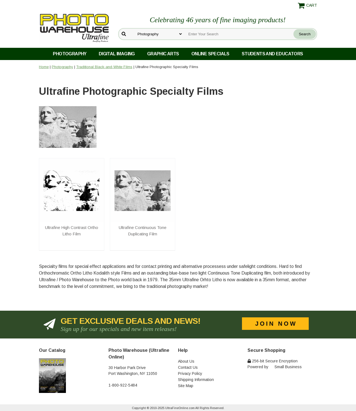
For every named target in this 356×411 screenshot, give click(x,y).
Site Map (185, 385)
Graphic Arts (163, 53)
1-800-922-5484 (122, 385)
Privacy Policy (190, 373)
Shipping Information (196, 379)
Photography (69, 53)
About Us (186, 361)
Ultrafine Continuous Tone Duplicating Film (142, 230)
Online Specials (210, 53)
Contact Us (188, 367)
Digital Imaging (117, 53)
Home (44, 67)
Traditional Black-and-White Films (104, 67)
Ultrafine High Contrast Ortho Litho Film (71, 230)
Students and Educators (272, 53)
